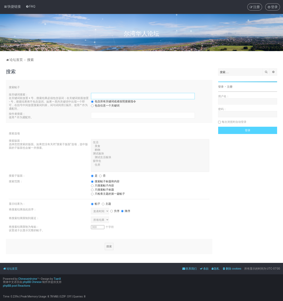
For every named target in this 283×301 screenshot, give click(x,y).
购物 (150, 150)
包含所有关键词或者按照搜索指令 (113, 101)
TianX (57, 278)
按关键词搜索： (18, 94)
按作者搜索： (17, 113)
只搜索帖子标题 (102, 189)
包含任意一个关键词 (105, 105)
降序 (125, 211)
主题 (106, 203)
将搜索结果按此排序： (22, 209)
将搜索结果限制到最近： (24, 218)
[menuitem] (30, 6)
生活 (150, 142)
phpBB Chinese (32, 282)
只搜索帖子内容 (102, 185)
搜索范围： (16, 181)
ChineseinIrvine (27, 278)
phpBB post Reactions (16, 285)
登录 (221, 86)
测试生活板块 (150, 157)
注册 (229, 86)
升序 (114, 211)
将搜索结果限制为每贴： (24, 226)
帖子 (95, 203)
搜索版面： (16, 140)
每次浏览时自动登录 (234, 121)
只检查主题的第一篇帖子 (108, 193)
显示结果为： (17, 203)
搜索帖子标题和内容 (105, 181)
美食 (150, 146)
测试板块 (150, 154)
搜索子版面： (17, 175)
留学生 (150, 161)
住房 (150, 165)
